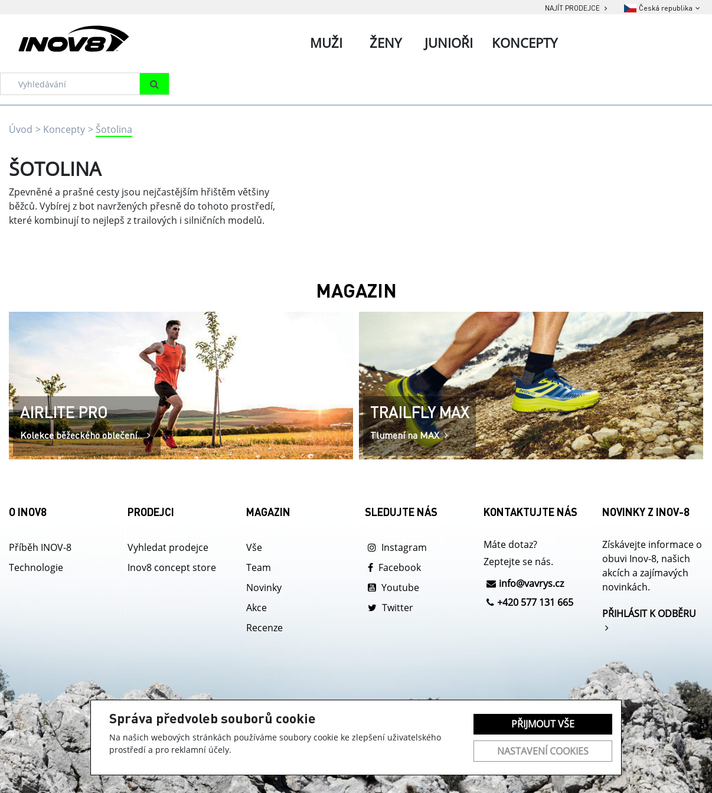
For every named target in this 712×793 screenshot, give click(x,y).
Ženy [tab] (385, 42)
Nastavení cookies (543, 751)
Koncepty (64, 129)
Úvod (20, 129)
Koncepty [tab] (524, 42)
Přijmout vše (542, 723)
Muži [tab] (326, 42)
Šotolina (114, 129)
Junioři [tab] (448, 42)
